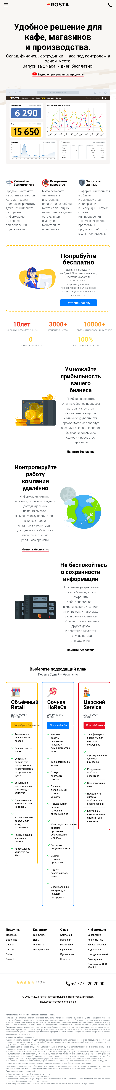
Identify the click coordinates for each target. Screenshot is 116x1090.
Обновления (94, 934)
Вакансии (65, 939)
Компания (66, 934)
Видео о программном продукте (58, 74)
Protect (10, 959)
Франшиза (66, 949)
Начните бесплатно (81, 452)
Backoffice (11, 939)
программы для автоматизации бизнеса (71, 997)
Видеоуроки (94, 949)
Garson (10, 949)
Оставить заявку (78, 303)
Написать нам (95, 939)
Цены (36, 939)
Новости (65, 959)
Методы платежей (97, 954)
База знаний (67, 944)
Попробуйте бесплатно (23, 725)
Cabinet (10, 944)
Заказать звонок (96, 944)
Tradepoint (11, 934)
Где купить (39, 934)
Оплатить (38, 944)
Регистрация (94, 959)
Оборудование (41, 949)
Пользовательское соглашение (58, 1002)
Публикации (67, 954)
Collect (9, 954)
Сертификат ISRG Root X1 (97, 965)
